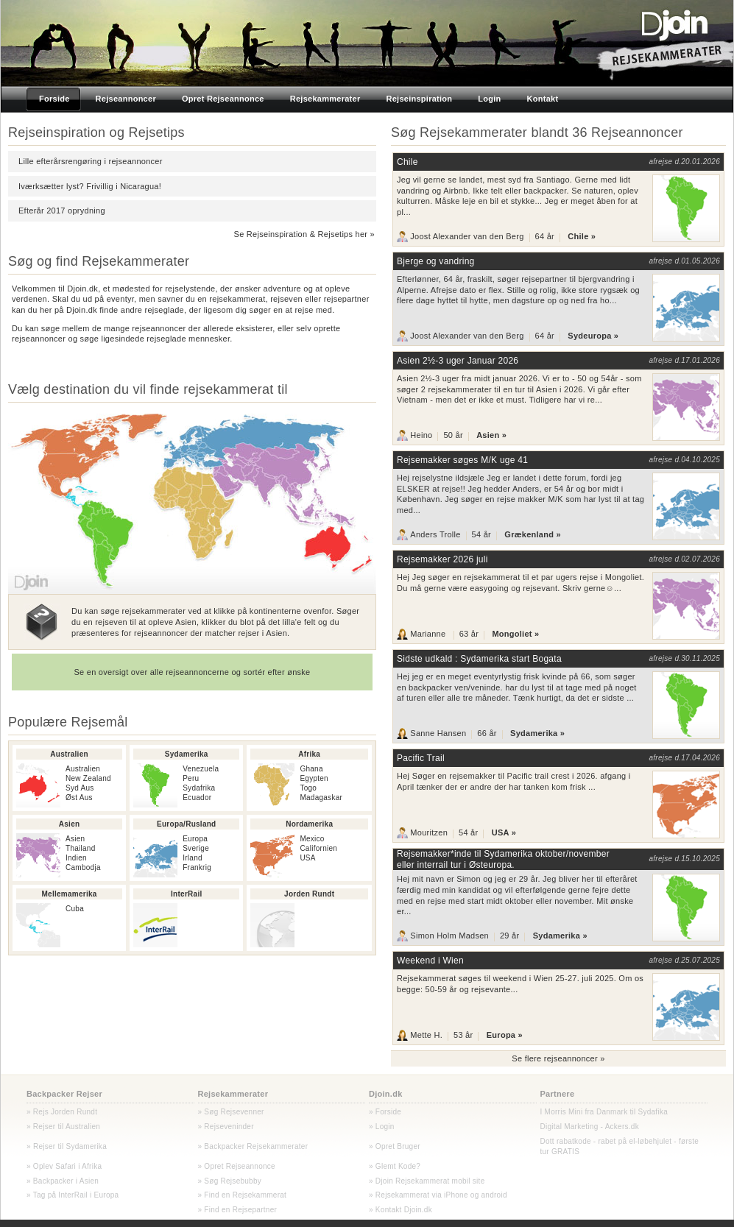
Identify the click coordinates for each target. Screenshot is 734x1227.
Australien (69, 754)
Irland (192, 858)
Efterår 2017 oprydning (61, 210)
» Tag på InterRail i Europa (73, 1195)
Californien (318, 848)
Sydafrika (199, 788)
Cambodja (83, 867)
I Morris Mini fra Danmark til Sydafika (604, 1112)
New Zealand (88, 778)
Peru (191, 778)
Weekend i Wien (430, 960)
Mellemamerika (69, 894)
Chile (407, 162)
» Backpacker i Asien (63, 1181)
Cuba (75, 909)
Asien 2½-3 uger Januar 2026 (457, 361)
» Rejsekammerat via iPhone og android (438, 1195)
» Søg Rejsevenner (231, 1112)
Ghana (311, 769)
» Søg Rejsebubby (230, 1181)
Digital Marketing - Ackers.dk (589, 1126)
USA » (504, 832)
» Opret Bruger (394, 1146)
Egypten (314, 778)
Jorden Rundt (309, 894)
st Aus (82, 797)
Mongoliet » (515, 633)
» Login (382, 1126)
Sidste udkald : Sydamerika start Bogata (479, 659)
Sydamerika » (537, 733)
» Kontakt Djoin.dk (400, 1210)
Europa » (505, 1035)
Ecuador (197, 797)
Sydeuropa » (593, 335)
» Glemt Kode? (394, 1166)
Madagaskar (321, 797)
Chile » (582, 236)
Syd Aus (80, 788)
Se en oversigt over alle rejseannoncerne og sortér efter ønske (192, 672)
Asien (69, 824)
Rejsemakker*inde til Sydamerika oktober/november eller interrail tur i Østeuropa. (503, 859)
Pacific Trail (421, 758)
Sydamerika (186, 754)
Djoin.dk (386, 1093)
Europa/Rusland (186, 824)
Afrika (309, 754)
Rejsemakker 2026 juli (442, 559)
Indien (76, 858)
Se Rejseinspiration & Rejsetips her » (304, 234)
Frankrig (197, 867)
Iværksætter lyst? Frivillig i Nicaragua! (89, 186)
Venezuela (201, 769)
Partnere (557, 1093)
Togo (308, 788)
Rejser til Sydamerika (69, 1146)
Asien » (491, 435)
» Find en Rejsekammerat (242, 1195)
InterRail (186, 894)
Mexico (312, 839)
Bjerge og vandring (436, 261)
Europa (195, 839)
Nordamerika (309, 824)
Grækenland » (532, 534)
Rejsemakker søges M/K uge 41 (462, 460)
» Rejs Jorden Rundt (62, 1112)
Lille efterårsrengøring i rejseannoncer (90, 161)
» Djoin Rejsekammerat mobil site (426, 1181)
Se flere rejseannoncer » (558, 1058)
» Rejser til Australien (63, 1126)
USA (307, 858)
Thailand (81, 848)
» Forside (385, 1112)
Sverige (196, 848)
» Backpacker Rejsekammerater (253, 1146)
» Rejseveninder (226, 1126)
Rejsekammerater (233, 1093)
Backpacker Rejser (64, 1093)
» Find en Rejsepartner (238, 1210)
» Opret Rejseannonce (236, 1166)
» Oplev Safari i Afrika (64, 1166)
